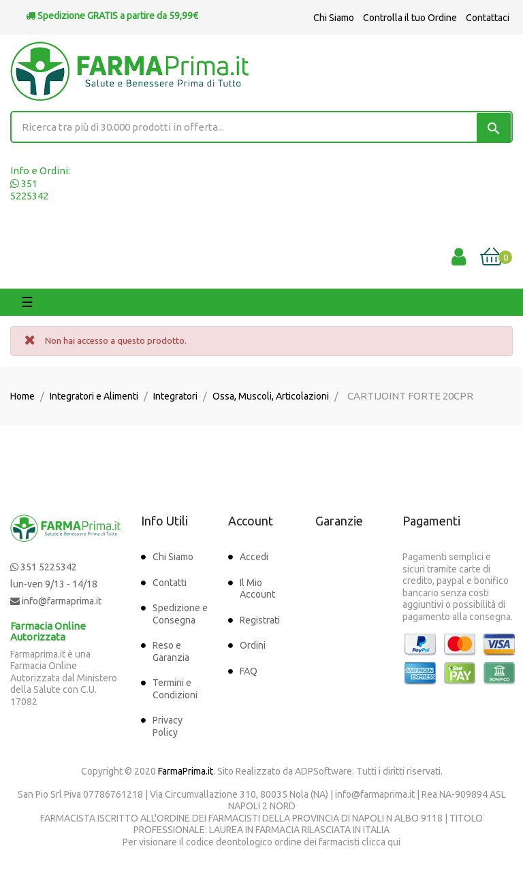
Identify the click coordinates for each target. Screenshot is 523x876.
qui (393, 842)
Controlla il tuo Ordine (410, 17)
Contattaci (487, 17)
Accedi (254, 556)
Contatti (170, 582)
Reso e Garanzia (171, 651)
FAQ (248, 671)
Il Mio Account (257, 588)
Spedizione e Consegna (180, 614)
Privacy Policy (168, 726)
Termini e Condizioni (175, 688)
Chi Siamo (333, 17)
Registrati (260, 620)
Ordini (253, 645)
